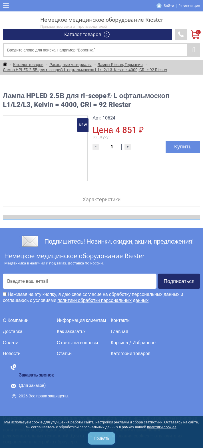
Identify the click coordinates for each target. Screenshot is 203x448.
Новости (12, 353)
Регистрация (189, 5)
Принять (101, 438)
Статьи (64, 353)
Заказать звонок (36, 375)
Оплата (11, 342)
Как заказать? (71, 331)
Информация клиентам (81, 320)
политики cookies (161, 427)
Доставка (13, 331)
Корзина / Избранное (133, 342)
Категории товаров (130, 353)
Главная (119, 331)
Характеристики (101, 199)
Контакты (120, 320)
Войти (169, 5)
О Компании (16, 320)
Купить (183, 147)
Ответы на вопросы (77, 342)
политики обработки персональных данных (102, 300)
